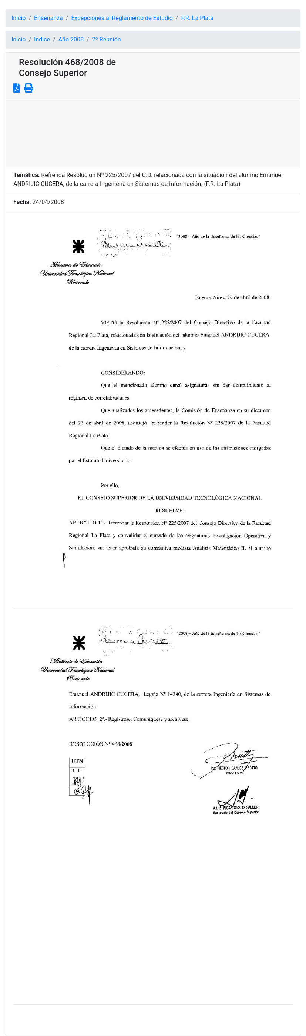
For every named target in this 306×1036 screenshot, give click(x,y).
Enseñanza (48, 17)
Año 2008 (71, 39)
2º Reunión (106, 39)
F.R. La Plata (197, 17)
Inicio (18, 17)
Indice (42, 39)
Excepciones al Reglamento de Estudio (122, 17)
